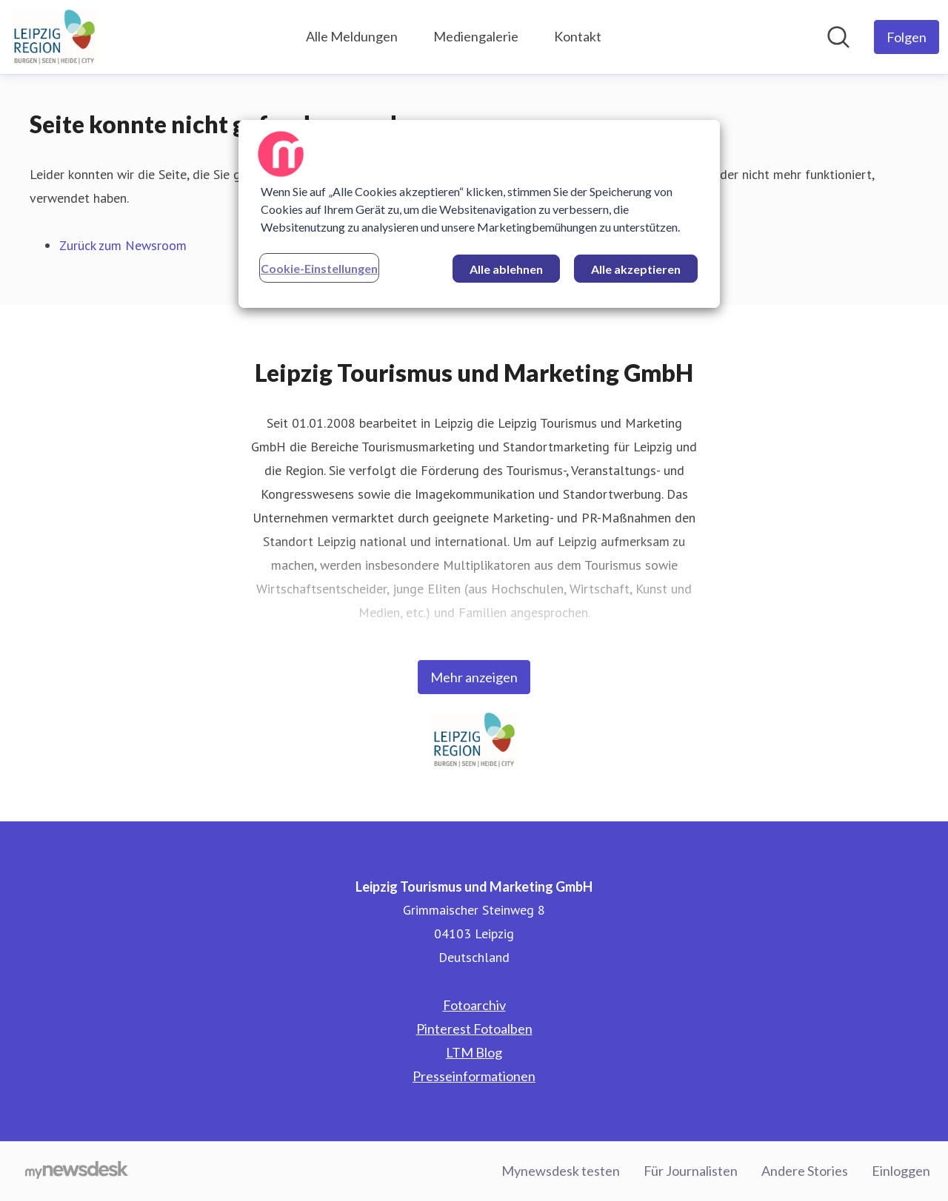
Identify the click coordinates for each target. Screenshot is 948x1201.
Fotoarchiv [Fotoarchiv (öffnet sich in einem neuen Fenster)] (474, 1005)
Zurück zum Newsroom (123, 245)
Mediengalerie (475, 36)
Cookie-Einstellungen (319, 268)
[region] (479, 214)
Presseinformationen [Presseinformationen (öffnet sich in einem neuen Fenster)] (474, 1076)
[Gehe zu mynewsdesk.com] (77, 1171)
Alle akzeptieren (636, 269)
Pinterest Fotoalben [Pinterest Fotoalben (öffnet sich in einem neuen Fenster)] (474, 1028)
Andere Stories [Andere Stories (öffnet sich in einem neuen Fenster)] (804, 1171)
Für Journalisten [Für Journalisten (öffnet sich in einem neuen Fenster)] (691, 1171)
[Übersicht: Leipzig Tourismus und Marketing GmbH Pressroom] (54, 37)
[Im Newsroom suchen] (838, 37)
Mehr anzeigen (474, 677)
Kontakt (577, 36)
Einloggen (901, 1171)
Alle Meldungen (352, 36)
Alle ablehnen (506, 269)
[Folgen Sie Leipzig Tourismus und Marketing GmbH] (906, 37)
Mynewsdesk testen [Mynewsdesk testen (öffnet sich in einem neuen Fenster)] (560, 1171)
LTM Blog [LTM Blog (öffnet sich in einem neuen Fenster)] (474, 1052)
